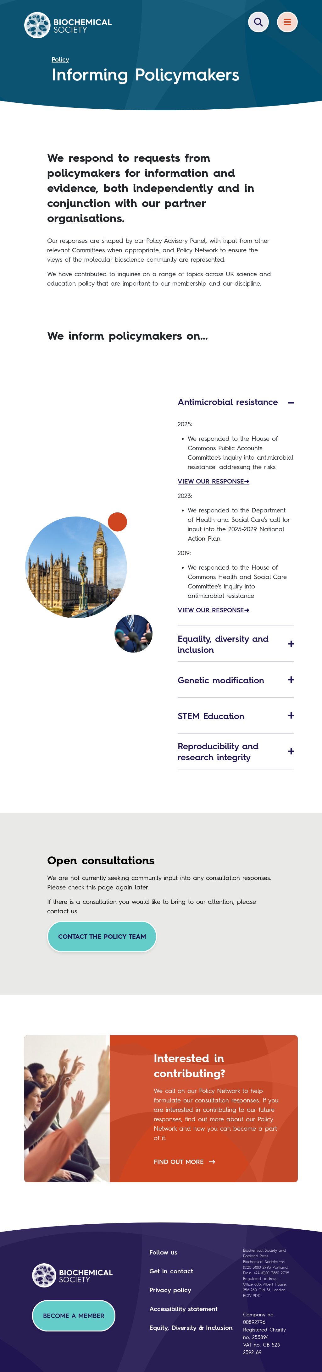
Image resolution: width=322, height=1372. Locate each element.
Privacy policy (170, 1290)
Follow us (163, 1252)
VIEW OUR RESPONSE (211, 481)
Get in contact (171, 1271)
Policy (60, 59)
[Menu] (287, 22)
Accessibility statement (183, 1309)
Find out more (184, 1162)
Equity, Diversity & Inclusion (191, 1327)
